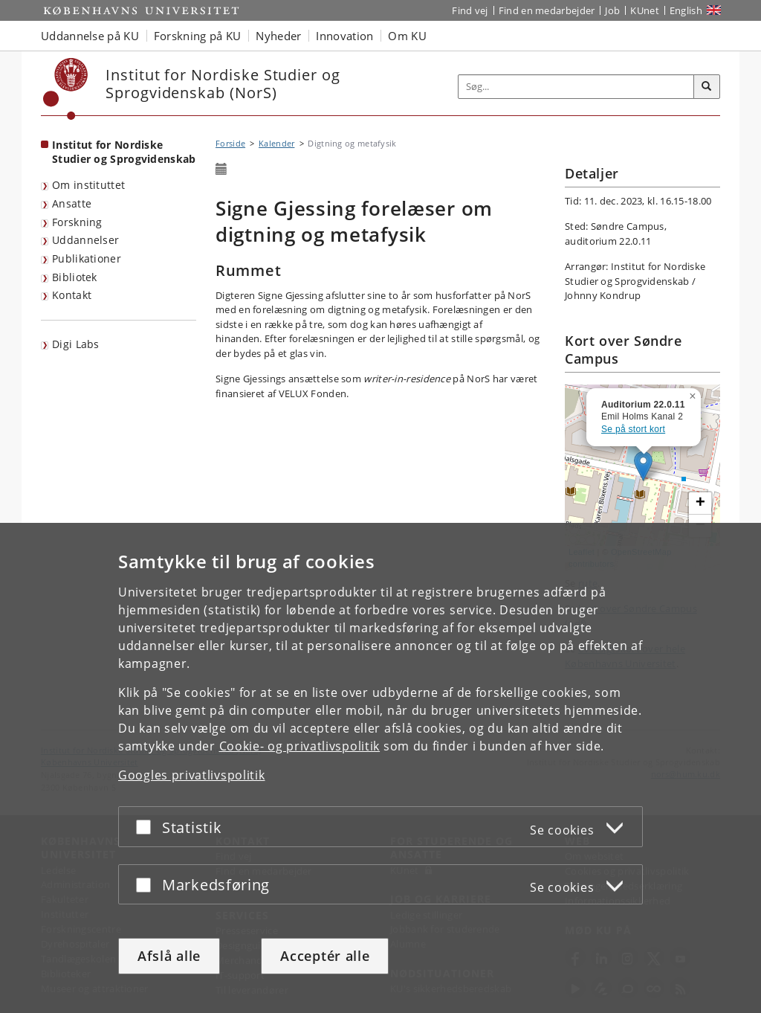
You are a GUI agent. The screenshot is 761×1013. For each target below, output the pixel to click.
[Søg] (706, 87)
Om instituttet (88, 185)
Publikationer (86, 258)
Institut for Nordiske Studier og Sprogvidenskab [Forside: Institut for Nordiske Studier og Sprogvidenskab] (124, 152)
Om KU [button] (407, 35)
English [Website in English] (686, 10)
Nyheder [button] (278, 35)
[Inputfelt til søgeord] (576, 86)
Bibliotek (74, 277)
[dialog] (380, 768)
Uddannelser (85, 240)
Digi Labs (76, 344)
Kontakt (71, 295)
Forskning (77, 222)
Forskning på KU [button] (198, 35)
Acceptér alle (324, 956)
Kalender (276, 143)
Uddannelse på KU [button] (90, 35)
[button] (694, 393)
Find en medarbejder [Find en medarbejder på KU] (547, 10)
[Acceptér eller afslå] (147, 826)
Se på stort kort (633, 429)
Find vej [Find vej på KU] (470, 10)
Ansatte (71, 203)
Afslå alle (169, 956)
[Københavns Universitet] (65, 89)
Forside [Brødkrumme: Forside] (230, 143)
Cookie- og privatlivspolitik (299, 746)
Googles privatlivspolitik (191, 775)
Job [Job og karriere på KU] (612, 10)
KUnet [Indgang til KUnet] (644, 10)
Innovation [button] (344, 35)
